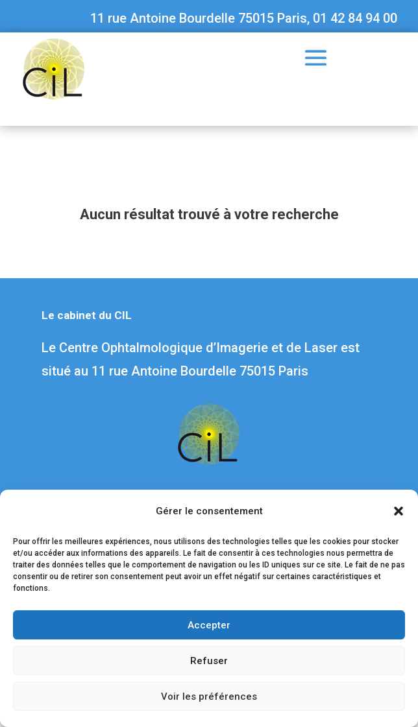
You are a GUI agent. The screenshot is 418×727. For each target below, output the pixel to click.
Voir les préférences (209, 696)
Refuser (209, 661)
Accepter (209, 625)
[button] (398, 511)
